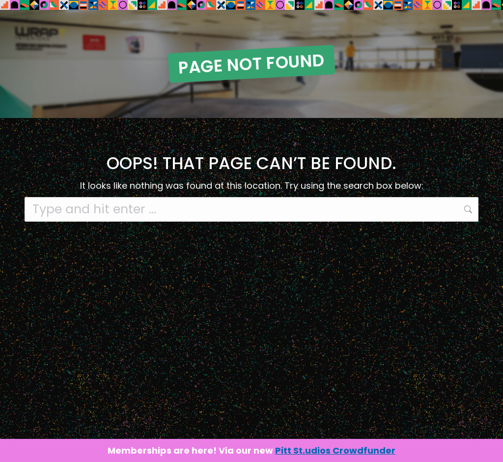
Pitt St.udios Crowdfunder (335, 450)
